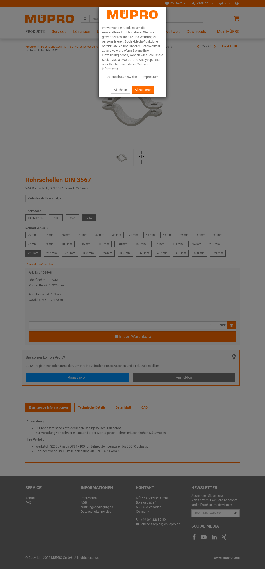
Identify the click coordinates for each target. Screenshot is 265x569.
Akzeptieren (143, 90)
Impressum (150, 77)
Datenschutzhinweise (122, 77)
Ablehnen (120, 90)
